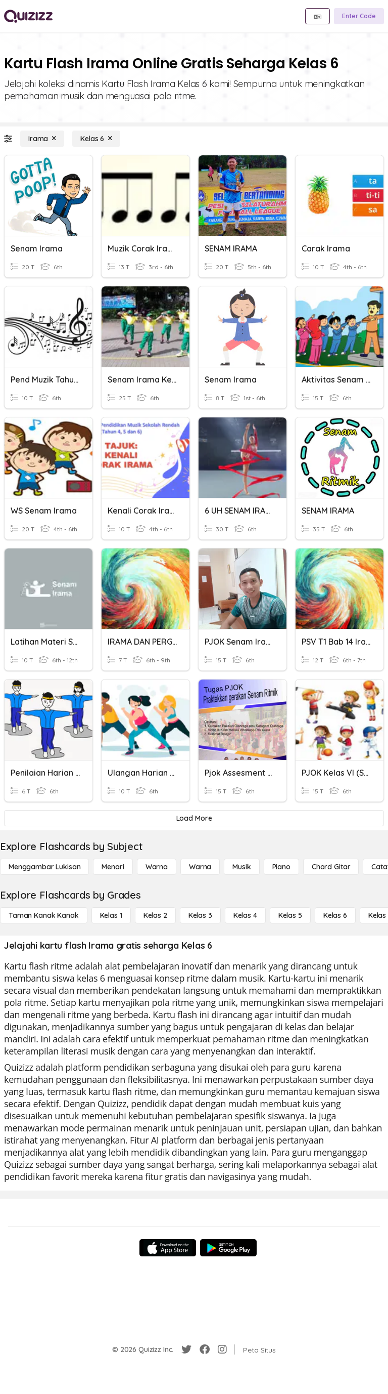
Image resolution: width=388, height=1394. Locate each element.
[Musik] (241, 867)
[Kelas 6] (96, 139)
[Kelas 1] (111, 915)
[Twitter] (186, 1349)
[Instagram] (222, 1349)
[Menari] (112, 867)
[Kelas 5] (290, 915)
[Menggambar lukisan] (44, 867)
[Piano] (281, 867)
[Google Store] (228, 1247)
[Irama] (42, 139)
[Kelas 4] (245, 915)
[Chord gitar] (331, 867)
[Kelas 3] (200, 915)
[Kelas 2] (155, 915)
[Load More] (194, 818)
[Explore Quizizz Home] (28, 16)
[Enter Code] (359, 16)
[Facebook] (205, 1349)
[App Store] (167, 1247)
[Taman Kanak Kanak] (43, 915)
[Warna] (156, 867)
